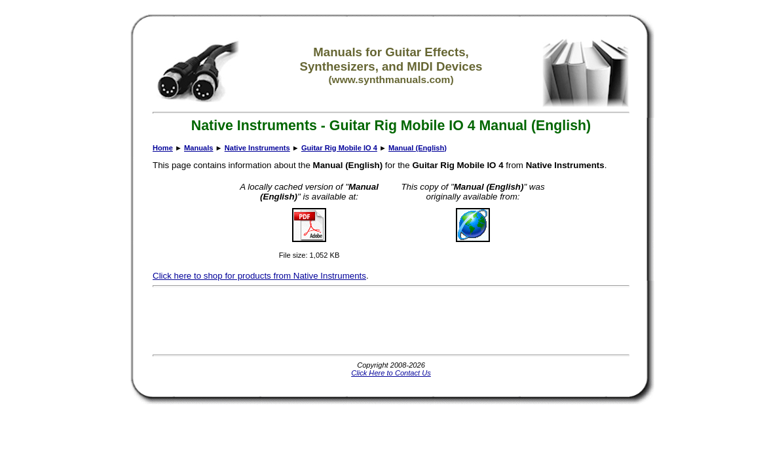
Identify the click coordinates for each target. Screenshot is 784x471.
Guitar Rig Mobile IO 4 (339, 148)
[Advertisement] (391, 320)
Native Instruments (257, 148)
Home (163, 148)
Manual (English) (417, 148)
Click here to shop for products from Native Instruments (259, 276)
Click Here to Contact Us (391, 373)
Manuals (198, 148)
